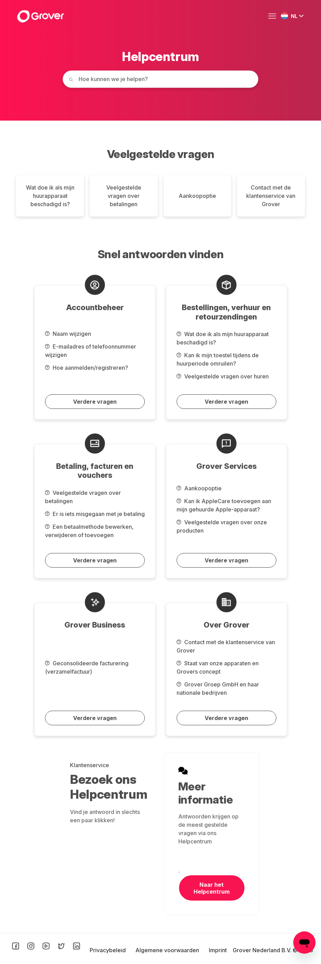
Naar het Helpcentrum (212, 888)
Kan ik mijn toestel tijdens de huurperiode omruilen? (218, 359)
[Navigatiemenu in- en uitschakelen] (274, 16)
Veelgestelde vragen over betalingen (123, 196)
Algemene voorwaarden (167, 950)
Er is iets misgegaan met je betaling (95, 513)
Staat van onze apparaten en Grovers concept (218, 667)
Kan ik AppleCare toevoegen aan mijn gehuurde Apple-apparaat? (224, 505)
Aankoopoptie (197, 195)
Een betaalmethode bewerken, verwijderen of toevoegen (89, 530)
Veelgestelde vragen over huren (223, 376)
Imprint (218, 950)
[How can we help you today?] (160, 79)
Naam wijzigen (68, 333)
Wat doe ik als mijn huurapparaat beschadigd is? (50, 196)
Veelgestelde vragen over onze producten (222, 526)
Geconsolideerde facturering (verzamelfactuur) (86, 667)
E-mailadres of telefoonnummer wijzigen (90, 350)
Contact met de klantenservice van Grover (270, 196)
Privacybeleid (108, 950)
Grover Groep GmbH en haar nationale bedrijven (218, 688)
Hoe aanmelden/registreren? (86, 367)
